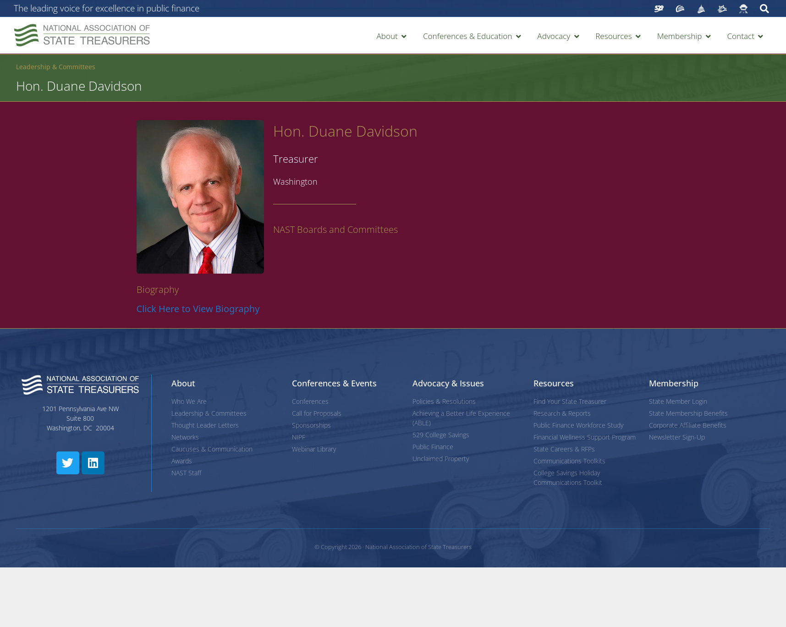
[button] (392, 36)
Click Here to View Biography (198, 308)
